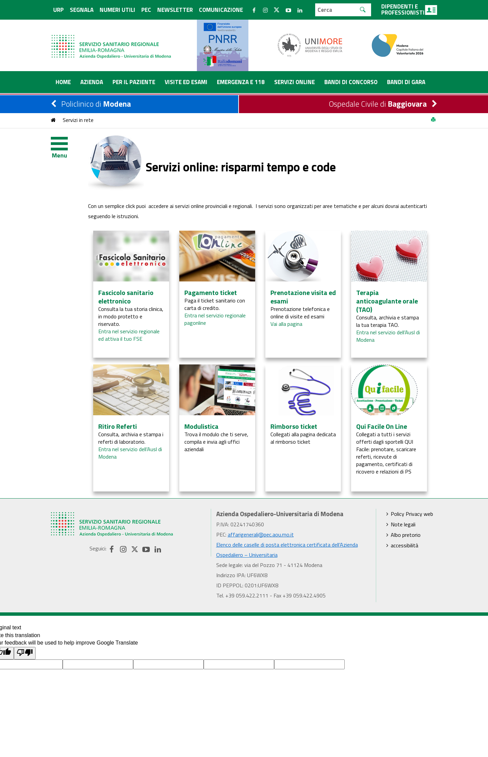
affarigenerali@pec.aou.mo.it (261, 534)
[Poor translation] (25, 653)
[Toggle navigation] (64, 145)
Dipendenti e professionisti (409, 9)
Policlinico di (96, 104)
